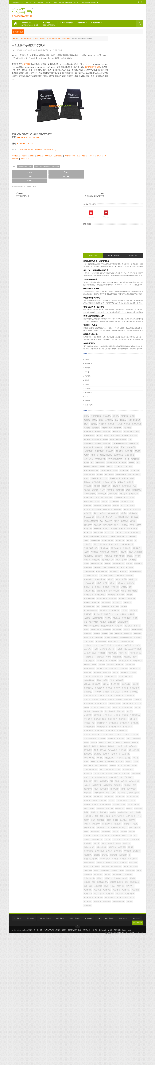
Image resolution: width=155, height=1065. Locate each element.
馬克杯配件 (127, 1029)
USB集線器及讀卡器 (125, 501)
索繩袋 (116, 905)
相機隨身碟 (134, 882)
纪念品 (126, 913)
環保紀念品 (118, 393)
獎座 (133, 571)
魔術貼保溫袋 (109, 435)
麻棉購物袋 (118, 490)
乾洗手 (134, 641)
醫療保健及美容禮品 (134, 959)
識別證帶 (132, 940)
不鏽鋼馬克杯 (134, 637)
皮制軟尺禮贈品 (110, 878)
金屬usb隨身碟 (126, 431)
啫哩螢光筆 (137, 719)
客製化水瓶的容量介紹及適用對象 (117, 94)
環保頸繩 (132, 870)
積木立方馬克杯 (122, 893)
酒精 (131, 594)
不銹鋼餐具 (108, 633)
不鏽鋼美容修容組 (111, 637)
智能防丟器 (124, 827)
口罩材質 (132, 358)
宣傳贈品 (114, 261)
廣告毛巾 (114, 404)
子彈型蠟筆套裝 (126, 734)
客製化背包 (130, 746)
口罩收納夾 (132, 517)
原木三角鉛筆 (109, 684)
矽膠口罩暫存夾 (119, 474)
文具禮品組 (108, 268)
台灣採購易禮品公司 (17, 2)
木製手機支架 (109, 831)
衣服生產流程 (125, 928)
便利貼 (115, 358)
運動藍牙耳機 (134, 284)
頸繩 (117, 1006)
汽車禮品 (136, 567)
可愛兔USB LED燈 (131, 711)
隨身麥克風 (129, 991)
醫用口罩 (116, 431)
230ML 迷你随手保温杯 (124, 319)
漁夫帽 (123, 330)
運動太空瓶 (124, 428)
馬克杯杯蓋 (137, 1014)
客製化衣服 (127, 381)
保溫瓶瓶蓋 (108, 664)
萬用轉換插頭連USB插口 (127, 917)
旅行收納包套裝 (110, 824)
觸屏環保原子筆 (134, 932)
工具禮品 (124, 773)
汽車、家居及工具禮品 (120, 412)
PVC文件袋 (108, 494)
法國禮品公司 (136, 1049)
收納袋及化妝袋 (116, 350)
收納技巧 (108, 816)
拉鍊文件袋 (118, 552)
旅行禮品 (125, 284)
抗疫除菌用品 (117, 808)
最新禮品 (135, 264)
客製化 (119, 528)
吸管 (114, 525)
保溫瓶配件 (127, 664)
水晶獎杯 (134, 563)
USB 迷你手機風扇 (111, 618)
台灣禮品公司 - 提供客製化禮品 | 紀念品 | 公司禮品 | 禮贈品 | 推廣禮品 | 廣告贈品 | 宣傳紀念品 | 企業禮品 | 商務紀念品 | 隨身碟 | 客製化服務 (73, 1061)
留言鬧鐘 (132, 365)
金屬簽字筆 (132, 967)
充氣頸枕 (117, 668)
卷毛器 (107, 517)
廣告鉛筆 (108, 330)
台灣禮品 (108, 525)
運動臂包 (108, 486)
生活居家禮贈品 (110, 874)
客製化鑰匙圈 (109, 754)
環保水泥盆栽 (109, 866)
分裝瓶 (132, 676)
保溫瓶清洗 (119, 660)
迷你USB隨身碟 (129, 591)
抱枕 (139, 548)
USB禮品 (120, 280)
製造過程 (108, 587)
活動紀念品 (108, 571)
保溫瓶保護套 (109, 657)
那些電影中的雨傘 (111, 158)
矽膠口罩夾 (108, 886)
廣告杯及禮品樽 (121, 276)
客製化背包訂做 (122, 750)
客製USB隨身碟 (110, 528)
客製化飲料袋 (109, 758)
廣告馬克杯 (126, 544)
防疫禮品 (129, 486)
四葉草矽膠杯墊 (127, 443)
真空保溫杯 (127, 575)
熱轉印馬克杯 (115, 855)
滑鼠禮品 (116, 330)
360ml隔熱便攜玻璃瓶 (131, 334)
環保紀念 (124, 365)
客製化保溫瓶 (109, 342)
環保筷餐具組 (130, 323)
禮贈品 (31, 155)
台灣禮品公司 (70, 155)
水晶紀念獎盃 (129, 843)
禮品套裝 (122, 354)
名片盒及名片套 (124, 715)
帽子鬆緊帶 (121, 540)
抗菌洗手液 (127, 808)
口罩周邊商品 (109, 688)
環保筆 (115, 354)
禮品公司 (136, 307)
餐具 (120, 334)
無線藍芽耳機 (109, 292)
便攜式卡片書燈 (121, 509)
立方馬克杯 (108, 334)
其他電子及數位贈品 (125, 672)
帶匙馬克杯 (132, 773)
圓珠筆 (136, 443)
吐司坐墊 (134, 715)
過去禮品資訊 (137, 88)
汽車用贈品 (135, 462)
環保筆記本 (134, 389)
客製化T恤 (108, 381)
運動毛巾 (133, 428)
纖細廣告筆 (118, 913)
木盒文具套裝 (109, 276)
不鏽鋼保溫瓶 (118, 633)
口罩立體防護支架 (111, 699)
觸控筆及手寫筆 (124, 587)
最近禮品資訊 (110, 88)
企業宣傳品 (135, 505)
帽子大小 (108, 777)
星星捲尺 (108, 827)
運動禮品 (108, 431)
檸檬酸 (107, 839)
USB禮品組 (117, 622)
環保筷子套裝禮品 (122, 866)
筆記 (106, 897)
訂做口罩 (108, 936)
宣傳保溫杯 (118, 769)
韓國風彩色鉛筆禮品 (124, 1002)
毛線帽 (128, 839)
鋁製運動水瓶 (109, 975)
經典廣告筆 (122, 583)
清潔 (136, 847)
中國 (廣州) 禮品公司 (45, 1049)
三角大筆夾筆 (124, 505)
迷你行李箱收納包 (133, 482)
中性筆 (119, 338)
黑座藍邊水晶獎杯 (120, 1033)
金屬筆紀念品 (131, 315)
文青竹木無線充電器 (111, 820)
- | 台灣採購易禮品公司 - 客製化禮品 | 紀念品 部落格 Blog (37, 149)
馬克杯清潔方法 (129, 1018)
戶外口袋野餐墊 (110, 800)
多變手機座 (126, 730)
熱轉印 (107, 855)
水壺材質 (135, 839)
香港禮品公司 (30, 1049)
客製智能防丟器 (121, 758)
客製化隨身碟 (131, 754)
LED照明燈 (123, 614)
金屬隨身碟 (127, 598)
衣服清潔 (116, 928)
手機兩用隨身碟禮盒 (111, 804)
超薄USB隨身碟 (131, 944)
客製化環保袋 (120, 746)
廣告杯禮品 (130, 540)
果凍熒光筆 (126, 560)
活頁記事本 (119, 389)
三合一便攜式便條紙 (111, 505)
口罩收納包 (123, 517)
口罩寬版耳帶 (120, 688)
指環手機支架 (115, 812)
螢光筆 (138, 478)
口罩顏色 (127, 521)
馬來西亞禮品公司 (75, 1049)
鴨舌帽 (118, 435)
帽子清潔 (132, 781)
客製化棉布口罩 (132, 742)
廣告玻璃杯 (108, 544)
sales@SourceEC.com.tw (90, 2)
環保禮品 (108, 221)
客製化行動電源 (121, 532)
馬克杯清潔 (118, 1018)
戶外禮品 (120, 800)
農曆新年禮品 (136, 948)
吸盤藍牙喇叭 (130, 303)
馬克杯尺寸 (108, 1014)
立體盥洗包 (116, 478)
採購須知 (81, 22)
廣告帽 (116, 323)
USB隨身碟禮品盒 (110, 501)
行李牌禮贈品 (128, 921)
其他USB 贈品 (133, 373)
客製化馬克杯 (118, 272)
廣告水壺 (108, 789)
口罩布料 (138, 688)
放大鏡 (115, 816)
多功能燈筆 (116, 730)
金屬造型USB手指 (110, 971)
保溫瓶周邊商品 (121, 657)
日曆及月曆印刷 (132, 824)
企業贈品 (48, 155)
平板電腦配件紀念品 (122, 455)
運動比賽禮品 (123, 396)
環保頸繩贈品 (124, 470)
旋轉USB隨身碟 (121, 408)
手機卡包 (123, 804)
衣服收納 (127, 925)
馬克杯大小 (124, 1010)
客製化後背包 (134, 447)
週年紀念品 (108, 594)
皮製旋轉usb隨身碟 (123, 878)
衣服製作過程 (136, 928)
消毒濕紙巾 (129, 847)
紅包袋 (130, 901)
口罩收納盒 (127, 692)
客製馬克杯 (108, 769)
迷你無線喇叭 (131, 354)
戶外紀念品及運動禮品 (125, 311)
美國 (98, 1049)
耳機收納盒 (125, 424)
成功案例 (49, 23)
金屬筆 (126, 369)
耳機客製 (119, 292)
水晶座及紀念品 (135, 350)
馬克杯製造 (119, 1026)
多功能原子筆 (118, 377)
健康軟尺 (136, 664)
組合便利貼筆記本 (128, 478)
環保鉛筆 (119, 575)
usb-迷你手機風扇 (130, 629)
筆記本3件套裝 (114, 897)
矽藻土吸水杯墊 (110, 579)
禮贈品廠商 (124, 890)
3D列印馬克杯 (132, 606)
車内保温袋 (115, 428)
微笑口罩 (108, 796)
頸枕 (134, 1002)
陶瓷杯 (132, 983)
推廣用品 (127, 552)
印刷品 (135, 513)
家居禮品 (108, 451)
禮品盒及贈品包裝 (111, 583)
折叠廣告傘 (118, 299)
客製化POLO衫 (130, 377)
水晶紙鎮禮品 (109, 847)
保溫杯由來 (132, 653)
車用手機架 (108, 948)
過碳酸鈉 (127, 956)
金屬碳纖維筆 (109, 967)
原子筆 (136, 319)
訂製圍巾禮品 (134, 936)
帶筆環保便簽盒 (110, 540)
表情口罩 (108, 932)
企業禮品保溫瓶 (122, 645)
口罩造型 (119, 521)
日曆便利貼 (121, 824)
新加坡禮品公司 (60, 1049)
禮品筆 (107, 261)
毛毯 (117, 365)
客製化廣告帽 (109, 532)
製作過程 (124, 932)
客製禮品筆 (108, 400)
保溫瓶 (127, 280)
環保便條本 (119, 466)
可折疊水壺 (135, 521)
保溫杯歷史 (123, 653)
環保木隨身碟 (129, 862)
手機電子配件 (126, 361)
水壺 (127, 563)
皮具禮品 (117, 420)
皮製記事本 (126, 420)
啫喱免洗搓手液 (110, 723)
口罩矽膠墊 (135, 695)
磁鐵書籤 (130, 474)
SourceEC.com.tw (25, 143)
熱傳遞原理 (124, 851)
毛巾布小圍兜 (109, 389)
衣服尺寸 (119, 925)
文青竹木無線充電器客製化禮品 (130, 820)
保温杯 (107, 513)
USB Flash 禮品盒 (110, 497)
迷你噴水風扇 (109, 952)
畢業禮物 (128, 874)
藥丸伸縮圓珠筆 (110, 921)
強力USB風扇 (117, 789)
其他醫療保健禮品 (111, 672)
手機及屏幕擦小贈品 (111, 459)
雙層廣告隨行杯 (110, 994)
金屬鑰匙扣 (122, 971)
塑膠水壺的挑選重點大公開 (114, 149)
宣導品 (35, 38)
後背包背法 (121, 793)
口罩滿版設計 (117, 695)
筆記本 (139, 365)
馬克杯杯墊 (127, 1014)
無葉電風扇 (108, 851)
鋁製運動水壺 (109, 602)
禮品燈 (107, 890)
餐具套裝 (108, 358)
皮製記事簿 (134, 470)
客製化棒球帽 (134, 396)
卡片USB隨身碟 (126, 513)
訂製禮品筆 (108, 940)
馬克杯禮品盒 (109, 1026)
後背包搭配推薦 (110, 793)
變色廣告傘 (127, 292)
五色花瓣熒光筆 (110, 645)
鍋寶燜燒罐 (126, 975)
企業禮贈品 (133, 645)
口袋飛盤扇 (108, 711)
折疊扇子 (136, 808)
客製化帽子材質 (119, 742)
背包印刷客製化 (135, 913)
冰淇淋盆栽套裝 (110, 676)
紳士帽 (123, 905)
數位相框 (122, 816)
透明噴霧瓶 (127, 952)
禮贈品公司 (115, 890)
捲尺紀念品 (131, 812)
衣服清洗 (108, 928)
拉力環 (107, 812)
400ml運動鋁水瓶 (110, 373)
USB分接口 (132, 497)
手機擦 (137, 804)
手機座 (130, 804)
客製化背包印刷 (110, 750)
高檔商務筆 (108, 1033)
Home (15, 38)
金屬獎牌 (128, 963)
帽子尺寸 (116, 777)
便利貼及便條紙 (123, 288)
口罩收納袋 (137, 692)
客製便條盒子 (123, 738)
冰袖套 (119, 676)
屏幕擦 (116, 773)
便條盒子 (131, 509)
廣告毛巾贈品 (121, 385)
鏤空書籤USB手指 (118, 486)
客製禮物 (108, 765)
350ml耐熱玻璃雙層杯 (112, 295)
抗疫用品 (108, 808)
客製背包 (117, 536)
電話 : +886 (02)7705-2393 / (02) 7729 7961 (66, 2)
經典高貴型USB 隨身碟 (112, 424)
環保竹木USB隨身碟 (111, 470)
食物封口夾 (129, 1006)
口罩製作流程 (109, 703)
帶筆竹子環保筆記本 (132, 451)
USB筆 (125, 622)
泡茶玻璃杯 (127, 307)
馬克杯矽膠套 (128, 1022)
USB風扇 (124, 626)
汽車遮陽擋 (119, 847)
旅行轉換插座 (109, 315)
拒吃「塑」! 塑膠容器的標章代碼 (116, 103)
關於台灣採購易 (38, 2)
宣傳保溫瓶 (127, 769)
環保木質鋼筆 (109, 575)
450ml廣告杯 (109, 303)
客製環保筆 (108, 536)
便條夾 (107, 653)
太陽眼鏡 (108, 734)
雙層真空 (120, 994)
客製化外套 (117, 381)
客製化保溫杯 (128, 338)
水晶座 (127, 462)
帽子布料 (124, 777)
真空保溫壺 (108, 474)
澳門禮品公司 (88, 1049)
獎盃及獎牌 (129, 416)
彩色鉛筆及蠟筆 (124, 404)
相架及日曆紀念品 (111, 882)
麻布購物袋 (108, 490)
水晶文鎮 (120, 843)
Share (37, 171)
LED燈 (131, 614)
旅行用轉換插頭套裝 (111, 556)
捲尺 (123, 812)
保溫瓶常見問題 (133, 657)
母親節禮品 (115, 839)
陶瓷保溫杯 (138, 486)
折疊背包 (135, 404)
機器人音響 (134, 835)
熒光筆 (116, 851)
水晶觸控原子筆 (126, 567)
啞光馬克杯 (115, 719)
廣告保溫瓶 (131, 785)
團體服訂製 (108, 377)
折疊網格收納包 (130, 548)
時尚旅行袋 (131, 408)
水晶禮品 (116, 567)
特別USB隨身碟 (137, 855)
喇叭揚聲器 (108, 323)
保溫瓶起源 (118, 664)
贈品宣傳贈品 (109, 591)
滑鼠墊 (127, 571)
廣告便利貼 (127, 400)
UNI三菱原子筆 (128, 494)
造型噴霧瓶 (137, 952)
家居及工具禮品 (110, 385)
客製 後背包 (137, 734)
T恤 (123, 435)
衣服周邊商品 (109, 925)
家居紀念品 (118, 400)
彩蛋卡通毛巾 (109, 548)
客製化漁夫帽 (109, 746)
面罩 (137, 998)
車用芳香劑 (118, 948)
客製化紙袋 (108, 361)
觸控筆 (115, 587)
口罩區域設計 (120, 684)
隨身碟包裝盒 (136, 987)
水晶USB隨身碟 (110, 843)
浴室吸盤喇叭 (118, 571)
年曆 (114, 785)
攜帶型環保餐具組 (134, 346)
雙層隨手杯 (129, 994)
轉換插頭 (119, 591)
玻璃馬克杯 (120, 859)
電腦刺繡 (131, 998)
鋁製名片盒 (131, 971)
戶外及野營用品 (126, 796)
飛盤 (122, 1006)
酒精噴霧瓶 (108, 959)
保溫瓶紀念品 (136, 295)
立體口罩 (108, 478)
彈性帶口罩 (127, 789)
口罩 (131, 288)
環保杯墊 (128, 466)
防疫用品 (125, 983)
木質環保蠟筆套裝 (122, 831)
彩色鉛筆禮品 (136, 544)
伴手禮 (107, 205)
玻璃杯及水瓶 (109, 466)
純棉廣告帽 (108, 369)
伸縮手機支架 (123, 649)
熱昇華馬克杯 (134, 851)
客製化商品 (33, 158)
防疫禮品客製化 (110, 319)
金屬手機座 (26, 64)
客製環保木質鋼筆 (127, 761)
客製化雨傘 (108, 299)
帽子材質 (116, 781)
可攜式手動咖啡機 (111, 715)
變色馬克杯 (108, 944)
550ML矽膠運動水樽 (111, 614)
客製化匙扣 (108, 742)
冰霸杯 (126, 676)
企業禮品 (122, 257)
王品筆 (112, 859)
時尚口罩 (116, 827)
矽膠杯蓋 (128, 886)
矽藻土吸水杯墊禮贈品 (124, 579)
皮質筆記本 (135, 420)
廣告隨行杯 (118, 307)
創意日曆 (135, 439)
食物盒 (137, 1006)
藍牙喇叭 (108, 284)
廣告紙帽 (117, 361)
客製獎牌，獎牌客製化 (112, 761)
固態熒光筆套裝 (135, 525)
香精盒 (107, 1010)
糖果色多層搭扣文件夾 (112, 901)
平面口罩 (108, 785)
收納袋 (107, 350)
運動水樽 (125, 594)
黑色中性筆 (108, 1037)
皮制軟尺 (136, 874)
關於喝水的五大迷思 (111, 121)
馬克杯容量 (134, 1010)
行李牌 (107, 482)
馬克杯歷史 (108, 1018)
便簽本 (138, 509)
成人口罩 (116, 796)
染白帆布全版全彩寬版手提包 (114, 563)
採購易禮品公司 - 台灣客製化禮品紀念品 (130, 1063)
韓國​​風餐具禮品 (110, 1002)
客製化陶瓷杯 (120, 754)
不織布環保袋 (125, 295)
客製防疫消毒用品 (128, 765)
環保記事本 (123, 870)
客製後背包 (132, 532)
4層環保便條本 (122, 610)
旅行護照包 (124, 556)
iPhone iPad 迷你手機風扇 (113, 629)
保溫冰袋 (137, 435)
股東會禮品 (58, 155)
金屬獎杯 (120, 963)
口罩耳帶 (122, 699)
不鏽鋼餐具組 (123, 637)
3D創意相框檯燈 (110, 610)
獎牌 (126, 389)
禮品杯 (132, 299)
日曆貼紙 (108, 560)
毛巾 (122, 323)
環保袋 (126, 299)
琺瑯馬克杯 (108, 862)
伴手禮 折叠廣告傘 (111, 649)
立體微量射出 (134, 893)
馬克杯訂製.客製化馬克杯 (113, 1029)
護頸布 (139, 940)
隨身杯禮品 (126, 987)
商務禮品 (116, 264)
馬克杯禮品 (122, 606)
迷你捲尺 (119, 952)
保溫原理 (114, 653)
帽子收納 (132, 777)
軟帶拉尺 (127, 948)
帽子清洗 (124, 781)
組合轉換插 (131, 905)
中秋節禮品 (126, 641)
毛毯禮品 (108, 412)
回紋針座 (120, 723)
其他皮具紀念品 (135, 668)
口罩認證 (138, 703)
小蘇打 (135, 769)
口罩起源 (108, 707)
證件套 (124, 940)
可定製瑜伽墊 (118, 711)
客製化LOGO (134, 738)
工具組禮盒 (120, 451)
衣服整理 (135, 925)
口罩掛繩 (108, 692)
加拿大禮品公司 (109, 1049)
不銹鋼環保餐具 (110, 338)
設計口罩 (117, 940)
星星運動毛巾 (118, 462)
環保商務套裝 (118, 862)
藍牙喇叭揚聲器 (110, 280)
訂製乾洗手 (116, 936)
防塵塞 (107, 983)
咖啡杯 (107, 719)
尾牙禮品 (39, 155)
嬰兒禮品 (116, 734)
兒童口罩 (125, 668)
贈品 (115, 257)
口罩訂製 (130, 703)
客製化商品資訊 (66, 22)
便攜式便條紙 (109, 509)
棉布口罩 (138, 385)
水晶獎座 (108, 354)
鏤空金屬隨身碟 (110, 979)
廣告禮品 (117, 544)
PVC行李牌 (117, 494)
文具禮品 (131, 261)
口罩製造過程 (120, 703)
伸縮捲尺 (133, 649)
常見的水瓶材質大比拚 (112, 131)
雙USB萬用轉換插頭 (131, 602)
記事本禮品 (115, 482)
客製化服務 (23, 158)
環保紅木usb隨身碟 (111, 870)
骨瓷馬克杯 (136, 1029)
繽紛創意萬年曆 (135, 909)
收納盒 (130, 385)
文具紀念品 (108, 257)
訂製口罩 (125, 936)
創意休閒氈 (108, 680)
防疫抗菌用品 (134, 369)
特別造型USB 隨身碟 (111, 416)
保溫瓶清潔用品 (130, 660)
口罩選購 (116, 707)
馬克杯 (107, 311)
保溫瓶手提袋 (109, 660)
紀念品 (42, 38)
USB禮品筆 (108, 622)
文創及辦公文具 (119, 268)
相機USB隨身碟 (124, 882)
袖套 (117, 932)
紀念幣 (124, 901)
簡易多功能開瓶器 (127, 897)
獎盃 (121, 416)
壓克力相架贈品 (122, 727)
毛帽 (122, 839)
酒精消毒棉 (118, 959)
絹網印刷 (108, 909)
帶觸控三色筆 (109, 455)
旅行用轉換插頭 (136, 459)
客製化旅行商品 (121, 342)
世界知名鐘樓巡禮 (111, 112)
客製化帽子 (108, 307)
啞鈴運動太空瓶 (126, 719)
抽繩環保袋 (108, 552)
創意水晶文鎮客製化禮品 (122, 680)
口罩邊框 (124, 707)
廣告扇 (139, 785)
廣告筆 (113, 311)
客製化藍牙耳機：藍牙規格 (114, 140)
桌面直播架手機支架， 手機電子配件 (59, 38)
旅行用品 (128, 272)
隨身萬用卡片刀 (118, 991)
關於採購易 (95, 22)
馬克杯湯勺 (108, 1022)
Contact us (137, 1054)
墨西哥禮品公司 (123, 1049)
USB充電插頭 (122, 497)
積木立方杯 (135, 393)
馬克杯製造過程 (130, 1026)
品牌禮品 (108, 233)
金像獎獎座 (108, 598)
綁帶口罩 (116, 909)
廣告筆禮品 (108, 272)
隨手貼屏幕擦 (109, 987)
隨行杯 (118, 987)
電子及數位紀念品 (111, 606)
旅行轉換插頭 (109, 365)
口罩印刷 (130, 684)
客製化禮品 (16, 155)
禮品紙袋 (127, 393)
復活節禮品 (130, 793)
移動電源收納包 (110, 893)
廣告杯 (107, 404)
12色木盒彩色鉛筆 (130, 490)
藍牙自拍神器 (120, 315)
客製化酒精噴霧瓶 (136, 750)
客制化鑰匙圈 (109, 447)
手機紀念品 (119, 548)
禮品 (78, 155)
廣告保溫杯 (121, 785)
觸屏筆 (133, 424)
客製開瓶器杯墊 (127, 536)
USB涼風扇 (133, 618)
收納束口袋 (137, 361)
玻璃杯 (137, 416)
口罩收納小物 (109, 521)
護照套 (123, 482)
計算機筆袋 (135, 587)
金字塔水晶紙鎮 (110, 963)
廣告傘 (113, 288)
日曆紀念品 (108, 462)
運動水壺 (117, 594)
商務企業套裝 (135, 280)
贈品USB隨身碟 (119, 944)
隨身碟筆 (108, 991)
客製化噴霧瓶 (127, 528)
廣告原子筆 (137, 400)
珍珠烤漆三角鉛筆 (132, 859)
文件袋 (126, 350)
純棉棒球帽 (118, 369)
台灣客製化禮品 (116, 249)
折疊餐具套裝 (124, 459)
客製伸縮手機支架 (111, 738)
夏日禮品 (108, 730)
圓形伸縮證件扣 (110, 727)
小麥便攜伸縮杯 (121, 346)
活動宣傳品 (137, 272)
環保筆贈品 (108, 393)
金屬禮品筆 (118, 598)
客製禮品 (139, 761)
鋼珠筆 (118, 975)
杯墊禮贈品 (116, 560)
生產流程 (120, 874)
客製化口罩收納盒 (122, 447)
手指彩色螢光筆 (130, 800)
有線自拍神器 (134, 827)
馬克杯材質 (118, 1014)
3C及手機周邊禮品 (25, 38)
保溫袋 (113, 513)
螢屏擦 (119, 921)
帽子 (136, 327)
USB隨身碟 (122, 261)
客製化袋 (131, 342)
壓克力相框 (133, 727)
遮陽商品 (135, 956)
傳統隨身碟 (108, 668)
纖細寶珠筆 (108, 913)
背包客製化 (108, 917)
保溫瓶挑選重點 (110, 176)
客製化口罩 (116, 284)
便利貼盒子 (123, 358)
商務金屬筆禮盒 (123, 525)
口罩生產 (127, 695)
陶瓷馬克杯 (119, 602)
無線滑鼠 (130, 330)
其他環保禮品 (109, 439)
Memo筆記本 (122, 373)
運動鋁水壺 (108, 956)
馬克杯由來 (118, 1022)
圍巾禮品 (128, 723)
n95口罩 (129, 435)
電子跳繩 (123, 998)
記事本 (107, 428)
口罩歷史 (108, 695)
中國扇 (107, 641)
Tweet (20, 171)
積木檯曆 (138, 474)
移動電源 (133, 890)
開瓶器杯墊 (137, 979)
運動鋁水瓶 (118, 956)
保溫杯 (107, 288)
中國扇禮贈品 (115, 641)
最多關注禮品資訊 (123, 88)
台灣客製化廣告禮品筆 (112, 443)
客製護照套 (116, 765)
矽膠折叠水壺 (118, 886)
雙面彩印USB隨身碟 (111, 998)
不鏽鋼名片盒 (129, 633)
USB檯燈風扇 (123, 618)
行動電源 (114, 396)
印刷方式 (136, 680)
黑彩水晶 (131, 1033)
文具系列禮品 (125, 264)
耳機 (115, 334)
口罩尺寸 (130, 688)
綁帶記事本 (124, 909)
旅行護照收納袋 (135, 556)
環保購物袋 (108, 420)
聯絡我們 (48, 2)
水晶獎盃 (108, 567)
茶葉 (115, 917)
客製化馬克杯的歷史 (111, 167)
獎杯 (106, 859)
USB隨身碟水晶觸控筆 (112, 626)
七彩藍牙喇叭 (119, 303)
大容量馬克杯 (136, 730)
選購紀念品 (29, 23)
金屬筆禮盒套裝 (121, 967)
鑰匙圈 (119, 979)
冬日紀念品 (121, 327)
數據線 (129, 816)
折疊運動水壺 (109, 408)
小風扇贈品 (108, 773)
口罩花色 (130, 699)
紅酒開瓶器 (108, 905)
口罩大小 (114, 517)
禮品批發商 (137, 886)
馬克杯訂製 (136, 431)
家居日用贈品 (109, 238)
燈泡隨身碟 (126, 855)
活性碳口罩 (133, 412)
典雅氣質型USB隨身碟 (123, 439)
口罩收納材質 (117, 692)
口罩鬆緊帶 (132, 707)
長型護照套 (127, 979)
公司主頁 (28, 2)
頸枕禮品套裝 (109, 1006)
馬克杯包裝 (115, 1010)
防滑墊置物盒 (115, 983)
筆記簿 (107, 396)
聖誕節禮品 (132, 583)
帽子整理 (108, 781)
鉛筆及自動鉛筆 (110, 327)
